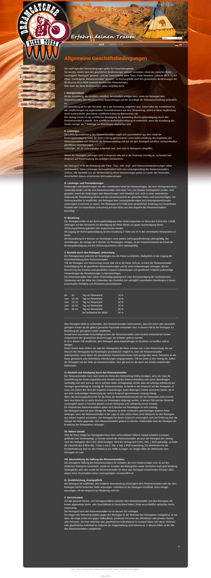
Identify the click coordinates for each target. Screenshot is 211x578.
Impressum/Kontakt (83, 44)
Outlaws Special (99, 569)
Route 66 (109, 569)
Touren (26, 77)
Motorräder (28, 95)
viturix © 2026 (105, 576)
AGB (101, 44)
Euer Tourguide (31, 104)
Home (25, 68)
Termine (26, 86)
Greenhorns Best (87, 569)
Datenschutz (116, 44)
